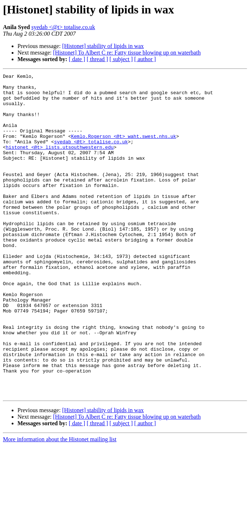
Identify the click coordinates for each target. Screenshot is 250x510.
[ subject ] (121, 59)
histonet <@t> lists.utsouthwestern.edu (60, 162)
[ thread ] (97, 59)
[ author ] (145, 59)
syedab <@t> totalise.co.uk (63, 27)
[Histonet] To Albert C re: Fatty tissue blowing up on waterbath (127, 52)
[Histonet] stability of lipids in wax (103, 46)
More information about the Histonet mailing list (59, 504)
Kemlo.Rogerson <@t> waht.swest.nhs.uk (123, 149)
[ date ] (77, 59)
